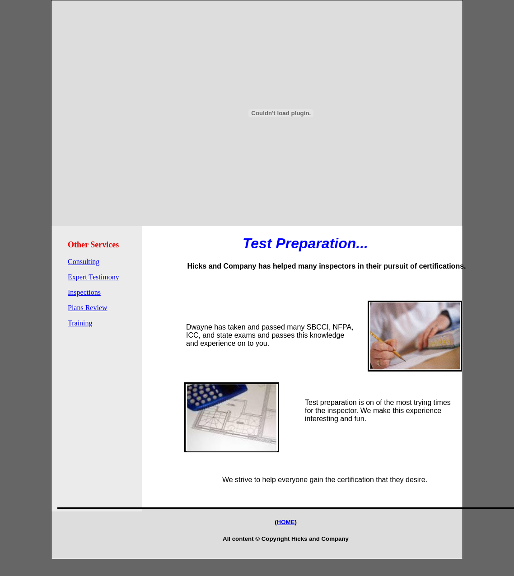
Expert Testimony (93, 277)
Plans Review (87, 307)
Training (80, 323)
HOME (286, 522)
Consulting (83, 261)
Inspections (84, 292)
